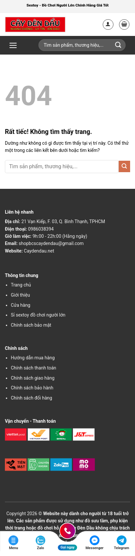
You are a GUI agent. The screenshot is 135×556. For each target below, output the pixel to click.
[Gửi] (124, 166)
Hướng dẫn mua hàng (32, 357)
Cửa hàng (20, 305)
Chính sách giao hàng (32, 378)
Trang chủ (21, 284)
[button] (124, 24)
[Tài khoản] (108, 24)
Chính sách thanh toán (33, 367)
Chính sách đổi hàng (31, 398)
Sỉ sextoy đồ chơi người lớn (38, 315)
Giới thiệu (20, 295)
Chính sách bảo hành (32, 387)
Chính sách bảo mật (31, 325)
